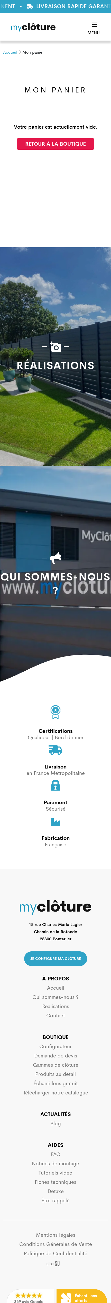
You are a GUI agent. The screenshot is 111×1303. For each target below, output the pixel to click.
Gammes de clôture (55, 1065)
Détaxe (56, 1191)
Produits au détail (55, 1074)
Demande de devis (55, 1056)
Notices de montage (55, 1163)
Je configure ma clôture (55, 958)
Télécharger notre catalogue (55, 1093)
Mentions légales (55, 1235)
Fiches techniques (55, 1182)
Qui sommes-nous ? (55, 997)
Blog (55, 1123)
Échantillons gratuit (55, 1083)
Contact (55, 1016)
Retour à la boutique (55, 144)
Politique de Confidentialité (55, 1253)
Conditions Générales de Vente (55, 1244)
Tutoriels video (55, 1173)
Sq (56, 1263)
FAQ (55, 1154)
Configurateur (55, 1046)
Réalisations (55, 1006)
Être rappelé (55, 1200)
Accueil (10, 52)
